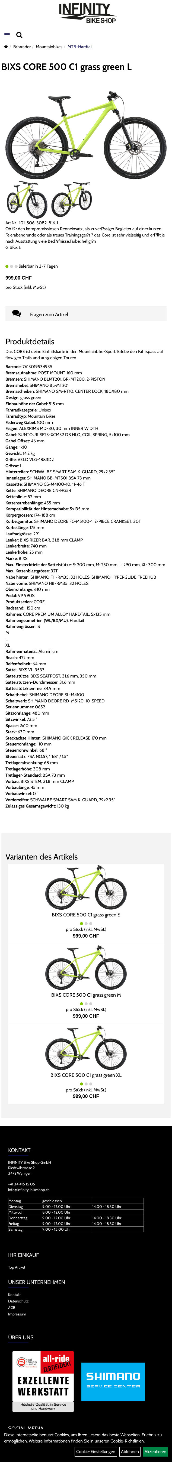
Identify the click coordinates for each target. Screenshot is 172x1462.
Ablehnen (130, 1451)
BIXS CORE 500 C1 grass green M (86, 995)
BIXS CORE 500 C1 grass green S (86, 915)
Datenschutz (18, 1301)
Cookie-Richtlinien (127, 1441)
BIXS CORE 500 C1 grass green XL (86, 1075)
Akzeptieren (155, 1451)
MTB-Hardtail (80, 46)
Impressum (17, 1314)
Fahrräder (22, 46)
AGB (11, 1307)
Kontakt (14, 1294)
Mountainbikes (49, 46)
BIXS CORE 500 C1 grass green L (66, 66)
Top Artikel (16, 1267)
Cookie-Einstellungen (95, 1451)
